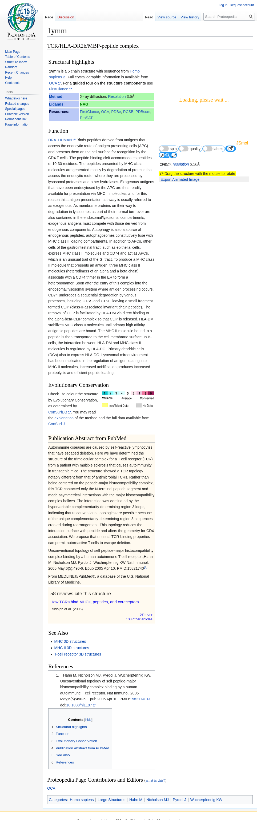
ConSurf (55, 424)
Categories (58, 800)
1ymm (54, 71)
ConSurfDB (57, 412)
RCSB (128, 112)
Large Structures (111, 800)
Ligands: (57, 104)
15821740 (138, 699)
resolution (181, 164)
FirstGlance (58, 89)
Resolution (117, 96)
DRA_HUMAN (60, 140)
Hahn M (135, 800)
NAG (84, 104)
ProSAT (86, 118)
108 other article (139, 619)
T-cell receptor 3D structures (77, 654)
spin (168, 148)
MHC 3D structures (70, 641)
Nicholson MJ (157, 800)
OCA (53, 83)
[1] (145, 567)
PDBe (116, 112)
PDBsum (142, 112)
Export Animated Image (179, 179)
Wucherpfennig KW (206, 800)
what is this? (155, 780)
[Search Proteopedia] (229, 17)
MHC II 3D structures (71, 648)
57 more (146, 614)
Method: (56, 96)
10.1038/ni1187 (79, 705)
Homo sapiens (82, 800)
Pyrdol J (179, 800)
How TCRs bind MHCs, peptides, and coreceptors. (95, 602)
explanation (64, 418)
